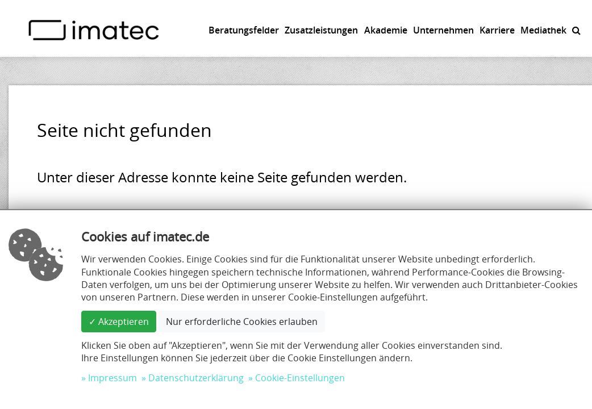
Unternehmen (443, 30)
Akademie (385, 30)
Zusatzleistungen (321, 30)
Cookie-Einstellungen (300, 378)
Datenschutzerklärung (196, 378)
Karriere (497, 30)
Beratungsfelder (244, 30)
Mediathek (543, 30)
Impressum (112, 378)
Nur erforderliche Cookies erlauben (242, 321)
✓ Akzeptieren (119, 321)
